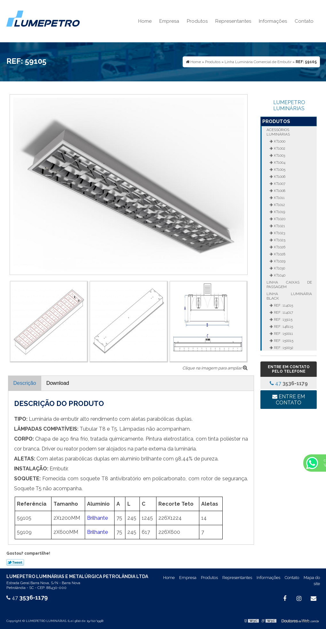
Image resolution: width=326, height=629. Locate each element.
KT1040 (279, 275)
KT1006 (279, 176)
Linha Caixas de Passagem (289, 284)
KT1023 (279, 233)
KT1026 (279, 247)
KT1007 (279, 183)
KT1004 (279, 162)
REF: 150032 (283, 347)
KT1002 (279, 148)
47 (289, 383)
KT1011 (279, 197)
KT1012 (279, 205)
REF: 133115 (282, 319)
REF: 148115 (283, 326)
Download (57, 383)
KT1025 (279, 240)
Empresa (169, 21)
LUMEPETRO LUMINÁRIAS (289, 105)
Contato (304, 21)
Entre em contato (288, 399)
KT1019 (279, 212)
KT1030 (279, 268)
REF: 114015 (283, 305)
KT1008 (279, 190)
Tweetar (15, 562)
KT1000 (279, 141)
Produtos (197, 21)
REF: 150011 (283, 333)
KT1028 (279, 254)
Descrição (24, 383)
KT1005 (279, 169)
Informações (273, 21)
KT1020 (279, 219)
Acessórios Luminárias (278, 132)
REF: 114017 (283, 312)
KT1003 (279, 155)
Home (145, 21)
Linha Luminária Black (289, 296)
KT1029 (279, 261)
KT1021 (279, 226)
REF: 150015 (283, 340)
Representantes (233, 21)
